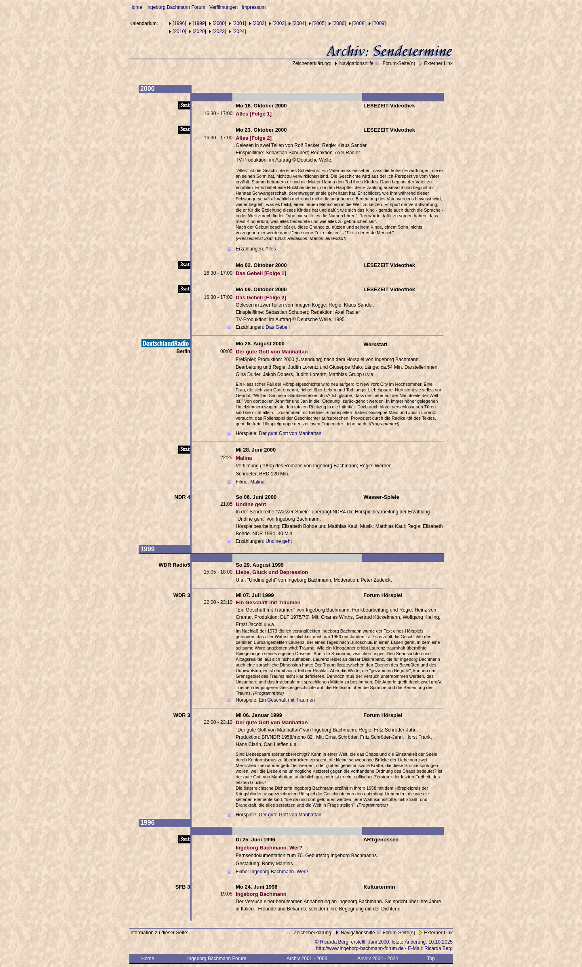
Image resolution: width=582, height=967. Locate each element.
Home (135, 7)
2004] (300, 23)
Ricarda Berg (438, 948)
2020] (200, 31)
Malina (257, 482)
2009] (379, 23)
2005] (320, 23)
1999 (199, 23)
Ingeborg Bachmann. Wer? (279, 872)
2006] (340, 23)
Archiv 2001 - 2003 (307, 958)
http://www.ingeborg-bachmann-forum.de (360, 948)
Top (430, 958)
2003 (279, 23)
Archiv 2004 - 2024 (377, 958)
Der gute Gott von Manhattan (290, 433)
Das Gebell (277, 327)
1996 (179, 23)
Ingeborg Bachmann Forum (175, 7)
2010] (180, 31)
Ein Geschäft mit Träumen (287, 700)
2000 (219, 23)
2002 (259, 23)
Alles (271, 249)
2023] (220, 31)
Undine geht (279, 541)
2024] (240, 31)
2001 (239, 23)
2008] (360, 23)
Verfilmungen (223, 7)
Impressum (254, 7)
